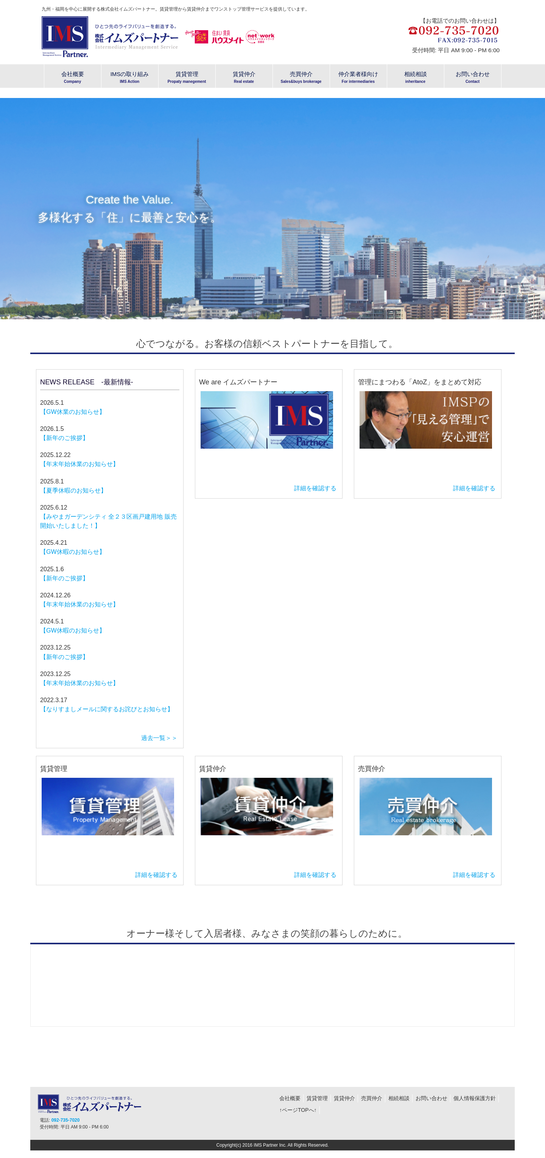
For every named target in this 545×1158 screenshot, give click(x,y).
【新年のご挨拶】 (64, 437)
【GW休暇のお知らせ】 (72, 551)
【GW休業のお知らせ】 (72, 411)
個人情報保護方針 (474, 1098)
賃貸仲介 (344, 1098)
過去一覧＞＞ (159, 737)
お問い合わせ (431, 1098)
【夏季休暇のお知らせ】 (73, 490)
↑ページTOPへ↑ (298, 1110)
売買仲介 (371, 1098)
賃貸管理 (317, 1098)
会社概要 (290, 1098)
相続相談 (399, 1098)
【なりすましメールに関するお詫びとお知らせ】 (106, 709)
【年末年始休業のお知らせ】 (79, 463)
